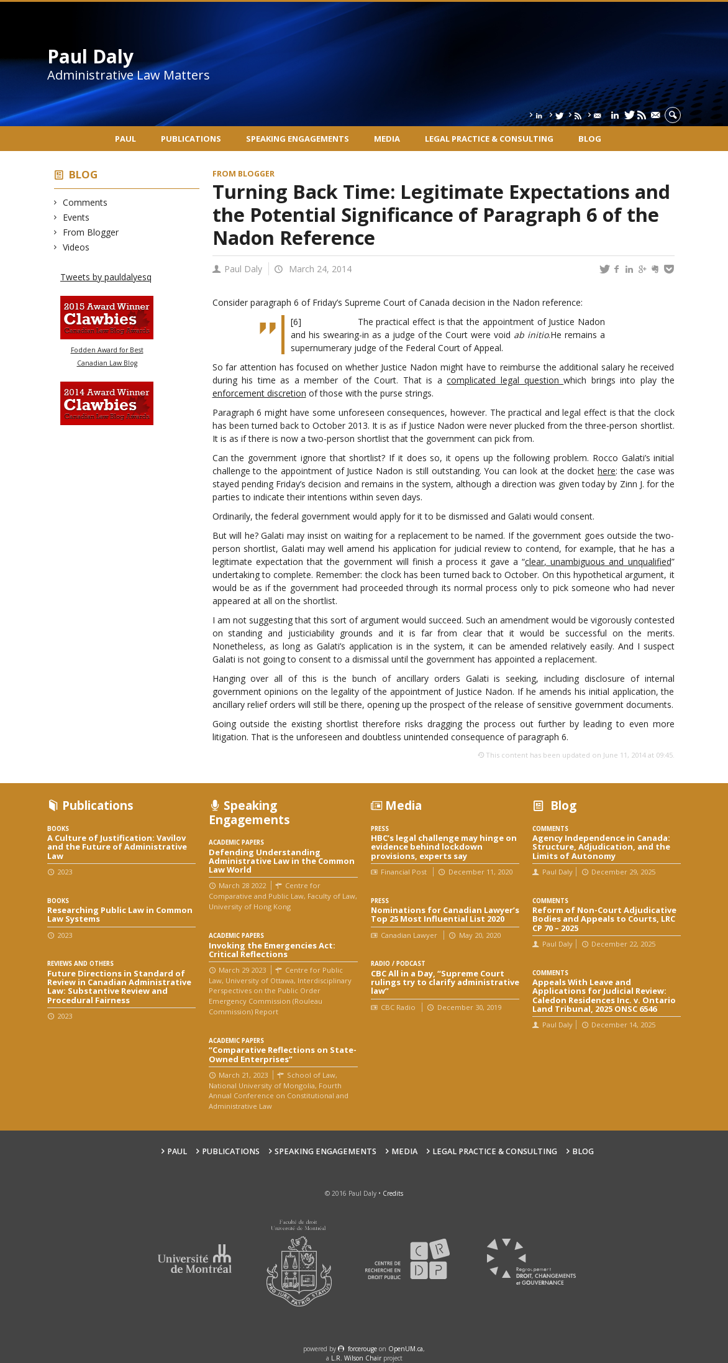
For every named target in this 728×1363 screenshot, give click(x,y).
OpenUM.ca (405, 1348)
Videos (76, 247)
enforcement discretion (259, 393)
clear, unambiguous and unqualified (598, 561)
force (362, 1348)
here (607, 471)
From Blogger (91, 232)
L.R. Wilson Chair (356, 1358)
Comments (85, 202)
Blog (589, 138)
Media (387, 138)
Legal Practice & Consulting (489, 138)
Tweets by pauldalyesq (106, 277)
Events (76, 217)
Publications (191, 138)
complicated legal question (505, 380)
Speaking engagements (297, 138)
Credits (393, 1193)
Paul (125, 138)
